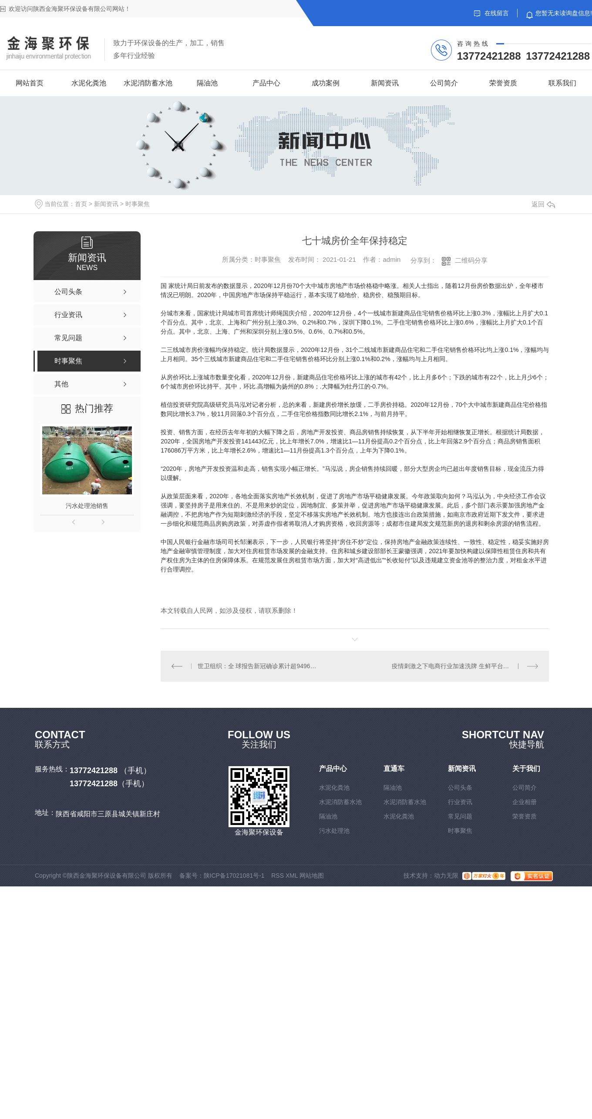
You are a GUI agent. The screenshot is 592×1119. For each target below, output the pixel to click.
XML (292, 875)
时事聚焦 (137, 203)
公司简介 (444, 83)
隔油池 (207, 83)
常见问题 (460, 816)
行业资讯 (460, 801)
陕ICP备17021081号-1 (234, 875)
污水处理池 (334, 830)
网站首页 (30, 83)
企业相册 (524, 801)
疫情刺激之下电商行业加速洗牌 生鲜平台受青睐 (456, 666)
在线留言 (491, 13)
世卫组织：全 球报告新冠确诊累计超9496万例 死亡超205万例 (257, 666)
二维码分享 (471, 260)
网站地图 (311, 875)
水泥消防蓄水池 (148, 83)
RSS (277, 875)
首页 (81, 203)
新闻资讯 (385, 83)
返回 (543, 204)
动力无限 (446, 875)
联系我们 (562, 83)
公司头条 (460, 787)
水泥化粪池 (88, 83)
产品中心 (266, 83)
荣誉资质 (503, 83)
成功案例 (326, 83)
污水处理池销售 (87, 505)
